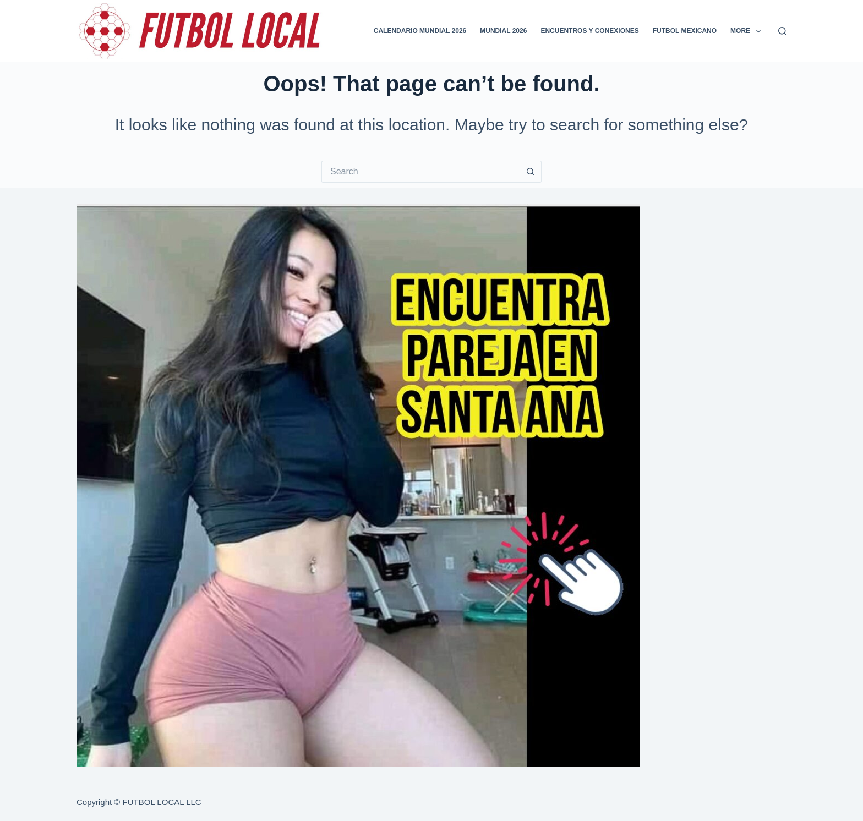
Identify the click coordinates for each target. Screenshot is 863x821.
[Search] (782, 31)
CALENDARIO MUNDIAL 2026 (420, 31)
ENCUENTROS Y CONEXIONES (589, 31)
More (747, 31)
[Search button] (531, 172)
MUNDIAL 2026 (503, 31)
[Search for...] (420, 172)
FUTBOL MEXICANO (685, 31)
